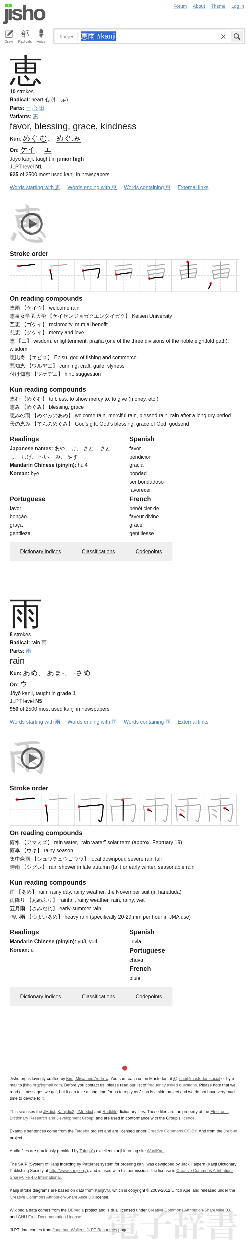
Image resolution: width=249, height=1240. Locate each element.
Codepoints (149, 551)
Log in (237, 6)
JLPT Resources (102, 1229)
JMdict (49, 1111)
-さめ (81, 673)
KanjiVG (102, 1190)
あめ (30, 673)
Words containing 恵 (147, 187)
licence (188, 1118)
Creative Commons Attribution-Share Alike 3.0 (52, 1197)
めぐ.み (68, 138)
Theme (218, 6)
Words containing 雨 (147, 722)
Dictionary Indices (40, 551)
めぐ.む (35, 138)
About (199, 6)
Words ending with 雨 (92, 722)
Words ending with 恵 (92, 187)
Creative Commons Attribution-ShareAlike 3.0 (189, 1210)
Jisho (24, 14)
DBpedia (76, 1210)
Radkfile (109, 1111)
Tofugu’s (87, 1150)
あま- (55, 673)
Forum (180, 6)
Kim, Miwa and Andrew (87, 1078)
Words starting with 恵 (35, 187)
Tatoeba (82, 1131)
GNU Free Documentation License (49, 1216)
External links (193, 187)
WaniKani (155, 1150)
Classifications (98, 551)
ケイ (27, 149)
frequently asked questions (172, 1085)
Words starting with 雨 (35, 722)
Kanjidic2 (65, 1111)
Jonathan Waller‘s (69, 1229)
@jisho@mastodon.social (196, 1078)
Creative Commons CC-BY (172, 1131)
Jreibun (230, 1131)
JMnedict (85, 1111)
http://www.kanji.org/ (68, 1170)
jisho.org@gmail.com (42, 1085)
